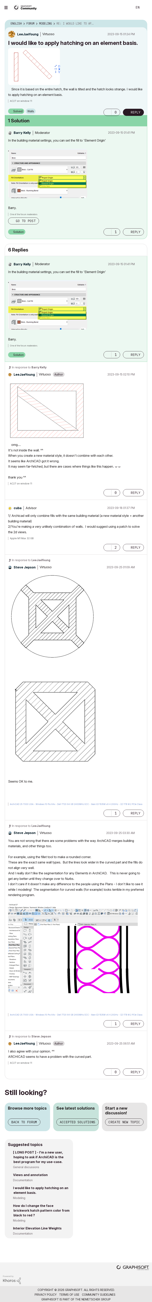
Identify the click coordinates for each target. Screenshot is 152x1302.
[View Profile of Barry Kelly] (22, 133)
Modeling (19, 1198)
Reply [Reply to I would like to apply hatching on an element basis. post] (136, 112)
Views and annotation (30, 1175)
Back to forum (24, 1122)
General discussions (26, 1167)
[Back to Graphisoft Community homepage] (26, 7)
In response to (29, 367)
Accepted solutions (77, 1122)
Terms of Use (69, 1294)
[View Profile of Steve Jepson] (25, 567)
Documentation (23, 1180)
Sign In (145, 7)
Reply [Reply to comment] (136, 232)
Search (125, 7)
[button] (34, 66)
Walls (30, 111)
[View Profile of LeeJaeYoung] (27, 34)
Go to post (26, 221)
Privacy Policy (46, 1294)
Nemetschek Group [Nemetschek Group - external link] (96, 1299)
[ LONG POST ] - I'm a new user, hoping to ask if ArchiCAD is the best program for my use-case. (38, 1157)
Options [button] (141, 24)
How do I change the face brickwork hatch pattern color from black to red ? (41, 1210)
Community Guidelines (98, 1294)
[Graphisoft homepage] (133, 1268)
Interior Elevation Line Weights (37, 1228)
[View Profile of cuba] (18, 508)
